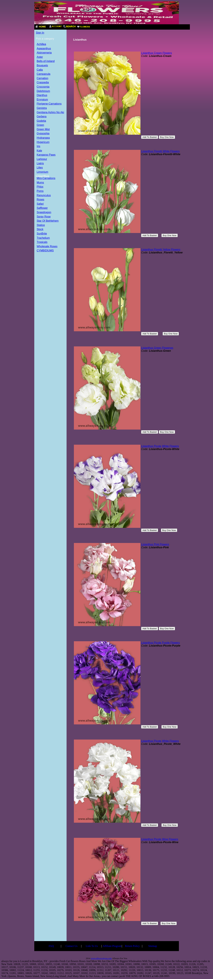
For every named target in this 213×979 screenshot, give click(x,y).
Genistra (42, 108)
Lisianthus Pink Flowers (155, 544)
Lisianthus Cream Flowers (156, 53)
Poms (40, 191)
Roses (40, 200)
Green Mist (43, 129)
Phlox (40, 187)
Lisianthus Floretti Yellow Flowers (160, 249)
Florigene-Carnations (49, 104)
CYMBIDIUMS (45, 251)
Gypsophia (43, 134)
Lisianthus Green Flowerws (157, 347)
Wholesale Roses (47, 246)
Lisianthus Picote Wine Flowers (159, 839)
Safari (40, 204)
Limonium (42, 172)
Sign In (40, 32)
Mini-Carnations (46, 178)
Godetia (41, 121)
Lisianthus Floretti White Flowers (160, 151)
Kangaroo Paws (46, 155)
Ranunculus (44, 195)
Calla (40, 70)
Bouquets (42, 66)
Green (40, 125)
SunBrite (42, 234)
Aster (40, 57)
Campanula (43, 74)
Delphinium (43, 91)
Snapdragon (44, 212)
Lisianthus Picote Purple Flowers (160, 642)
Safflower (42, 208)
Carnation (42, 78)
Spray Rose (44, 217)
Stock (40, 229)
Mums (40, 183)
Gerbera (42, 117)
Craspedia (43, 82)
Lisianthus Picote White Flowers (160, 446)
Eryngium (42, 100)
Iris (38, 146)
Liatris (40, 163)
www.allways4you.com (101, 958)
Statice (41, 225)
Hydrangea (43, 138)
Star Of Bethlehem (48, 221)
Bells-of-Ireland (46, 61)
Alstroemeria (44, 53)
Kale (39, 151)
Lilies (40, 168)
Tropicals (42, 242)
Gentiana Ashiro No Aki (50, 112)
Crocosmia (43, 87)
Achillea (41, 44)
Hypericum (43, 142)
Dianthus (42, 95)
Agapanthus (44, 49)
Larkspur (42, 159)
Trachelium (43, 238)
